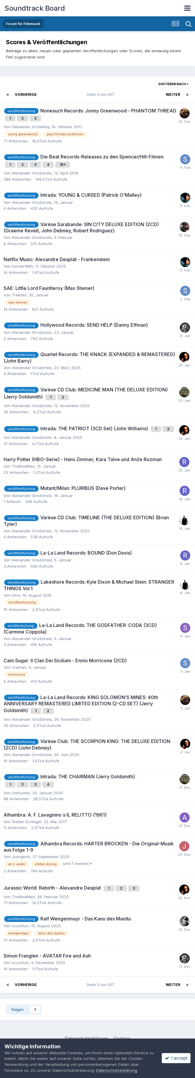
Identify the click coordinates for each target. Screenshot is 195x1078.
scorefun (20, 925)
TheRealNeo (23, 466)
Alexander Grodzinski (32, 173)
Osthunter (21, 792)
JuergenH (21, 856)
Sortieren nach (173, 84)
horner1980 (22, 266)
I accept (176, 1057)
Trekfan (19, 295)
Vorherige (26, 94)
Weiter (173, 94)
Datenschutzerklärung (116, 1070)
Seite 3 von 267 (101, 94)
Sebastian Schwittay (30, 126)
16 (63, 164)
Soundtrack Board (34, 8)
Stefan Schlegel (26, 821)
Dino (16, 595)
